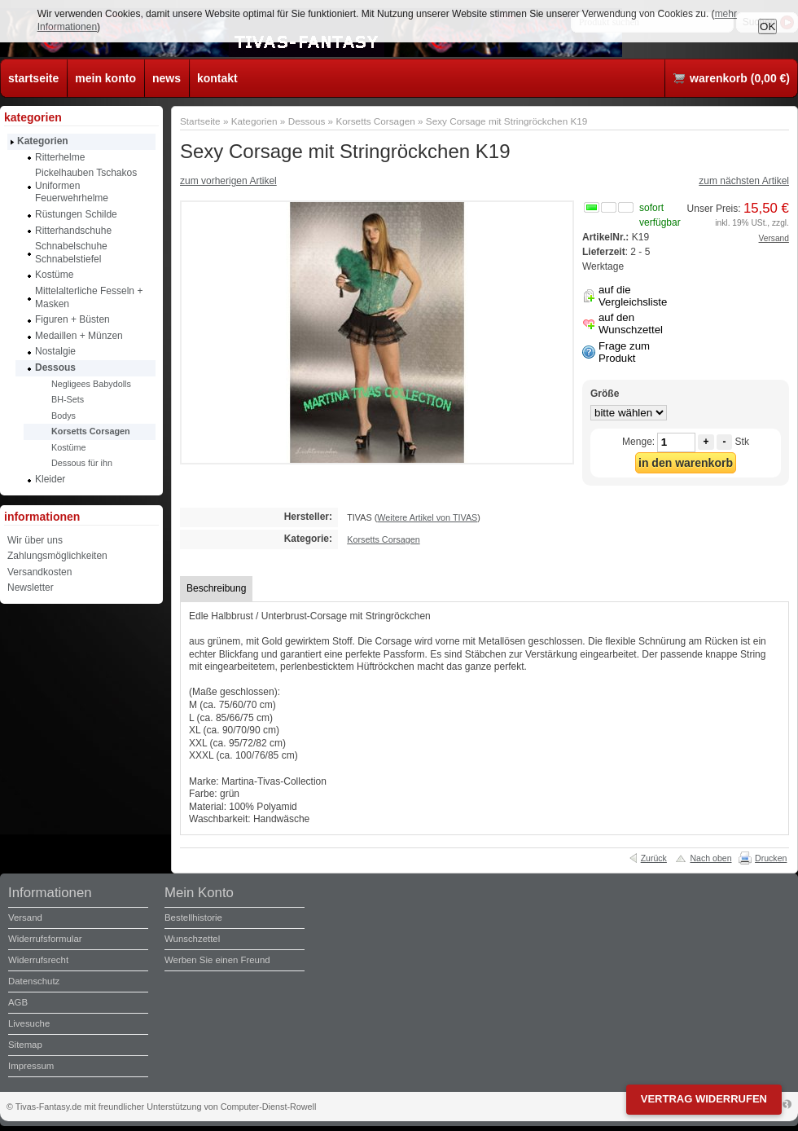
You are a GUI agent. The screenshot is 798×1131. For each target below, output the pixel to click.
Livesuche (29, 1023)
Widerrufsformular (45, 939)
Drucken (771, 858)
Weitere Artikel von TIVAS (427, 517)
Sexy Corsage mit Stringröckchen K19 (507, 121)
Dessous (307, 121)
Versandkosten (39, 572)
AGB (18, 1002)
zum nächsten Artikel (744, 181)
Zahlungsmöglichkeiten (57, 555)
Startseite (200, 121)
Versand (774, 238)
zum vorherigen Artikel (228, 181)
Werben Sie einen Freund (217, 960)
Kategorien (254, 121)
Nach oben (710, 858)
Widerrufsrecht (38, 960)
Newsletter (30, 587)
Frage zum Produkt (624, 352)
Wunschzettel (192, 939)
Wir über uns (35, 540)
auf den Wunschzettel (630, 323)
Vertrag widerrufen (704, 1099)
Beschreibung (216, 588)
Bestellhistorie (193, 917)
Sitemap (25, 1045)
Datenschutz (33, 981)
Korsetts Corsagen (374, 121)
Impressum (31, 1066)
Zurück (654, 858)
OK (767, 26)
